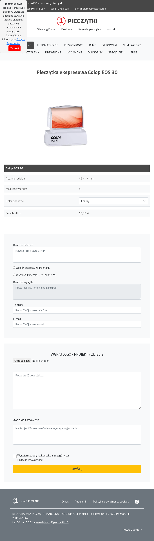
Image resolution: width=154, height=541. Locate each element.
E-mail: (17, 319)
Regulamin (81, 501)
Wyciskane (74, 52)
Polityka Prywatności (30, 460)
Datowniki (109, 45)
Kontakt (112, 29)
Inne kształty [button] (27, 52)
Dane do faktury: (23, 245)
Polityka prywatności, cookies (111, 501)
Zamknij (14, 48)
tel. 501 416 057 (36, 9)
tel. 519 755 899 (60, 9)
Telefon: (18, 305)
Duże (92, 45)
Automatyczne (47, 45)
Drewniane (53, 52)
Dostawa (67, 29)
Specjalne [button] (115, 52)
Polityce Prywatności (16, 41)
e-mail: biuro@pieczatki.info (90, 9)
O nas (65, 501)
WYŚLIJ (77, 469)
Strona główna (46, 29)
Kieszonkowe (73, 45)
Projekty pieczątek (89, 29)
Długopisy (95, 52)
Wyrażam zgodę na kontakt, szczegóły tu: (43, 457)
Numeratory (132, 45)
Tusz (133, 52)
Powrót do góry (132, 529)
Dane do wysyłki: (23, 282)
